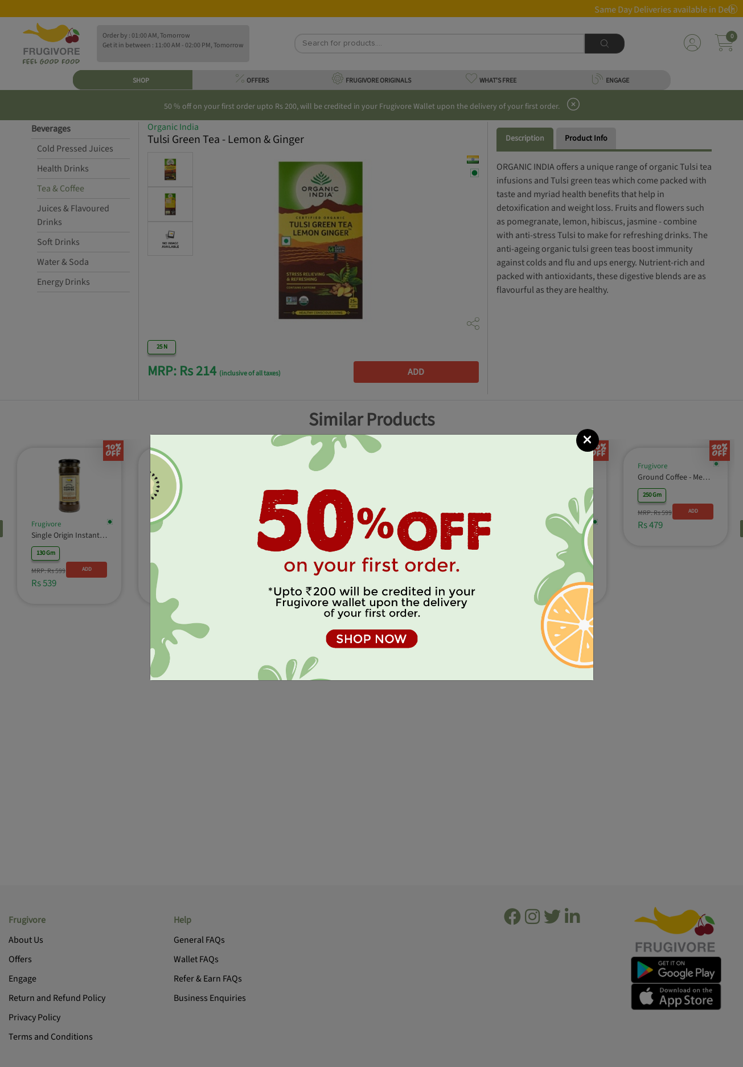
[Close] (587, 440)
